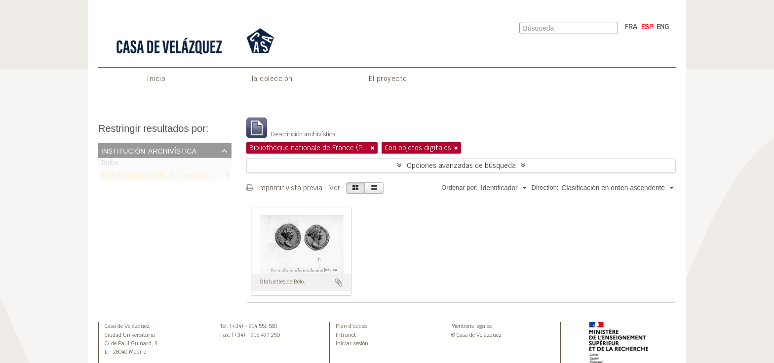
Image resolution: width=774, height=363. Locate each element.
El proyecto (388, 78)
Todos (109, 164)
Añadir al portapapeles (339, 282)
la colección (272, 78)
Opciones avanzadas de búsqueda (461, 165)
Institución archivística (148, 150)
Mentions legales (471, 326)
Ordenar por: (459, 187)
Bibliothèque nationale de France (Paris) (160, 176)
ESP (647, 26)
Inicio (156, 78)
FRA (631, 26)
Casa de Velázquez (127, 326)
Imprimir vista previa (284, 187)
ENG (663, 26)
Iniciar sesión (352, 343)
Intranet (346, 334)
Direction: (545, 187)
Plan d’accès (351, 326)
